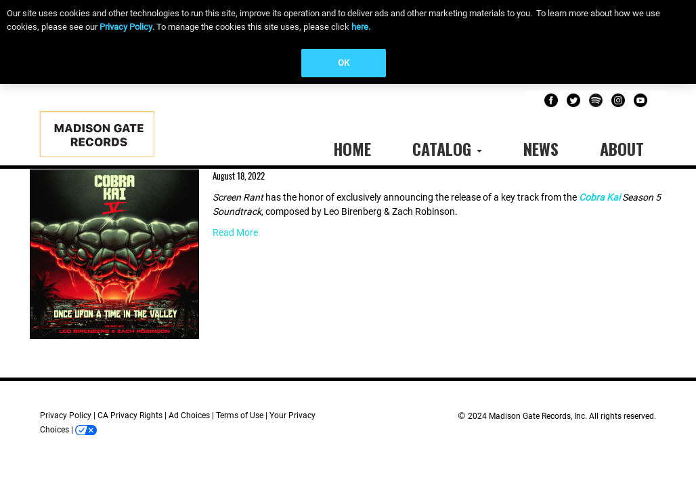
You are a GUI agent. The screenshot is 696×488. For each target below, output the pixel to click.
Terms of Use (239, 415)
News (541, 148)
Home (352, 148)
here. (360, 27)
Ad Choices (189, 415)
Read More (235, 232)
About (622, 148)
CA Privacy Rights (129, 415)
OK (343, 63)
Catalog (447, 148)
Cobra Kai (599, 197)
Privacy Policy (126, 27)
